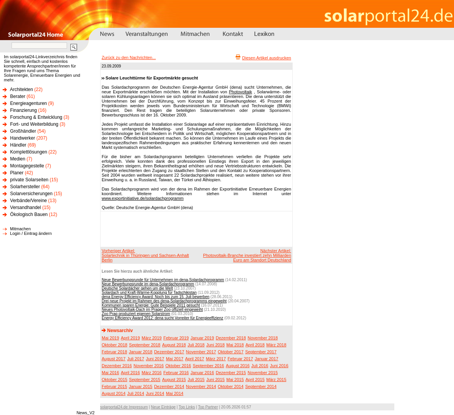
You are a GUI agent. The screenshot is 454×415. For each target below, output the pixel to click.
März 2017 (216, 358)
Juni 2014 (155, 393)
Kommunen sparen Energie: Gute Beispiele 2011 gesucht (151, 305)
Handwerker (22, 138)
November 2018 (263, 338)
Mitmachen (20, 228)
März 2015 (276, 379)
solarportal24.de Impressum (124, 407)
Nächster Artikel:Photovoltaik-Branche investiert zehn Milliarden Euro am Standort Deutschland (247, 255)
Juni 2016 (279, 365)
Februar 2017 (240, 358)
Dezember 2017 (169, 351)
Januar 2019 (202, 338)
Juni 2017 (155, 358)
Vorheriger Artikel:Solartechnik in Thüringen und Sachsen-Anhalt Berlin (145, 255)
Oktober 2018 (114, 344)
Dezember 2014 (169, 386)
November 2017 (201, 351)
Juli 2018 (196, 344)
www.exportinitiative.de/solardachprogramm (143, 198)
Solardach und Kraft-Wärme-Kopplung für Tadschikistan (149, 292)
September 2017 (260, 351)
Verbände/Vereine (28, 200)
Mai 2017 (174, 358)
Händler (18, 145)
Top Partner (208, 407)
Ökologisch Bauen (28, 214)
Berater (17, 96)
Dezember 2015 (231, 372)
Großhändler (23, 131)
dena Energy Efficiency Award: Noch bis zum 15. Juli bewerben (155, 297)
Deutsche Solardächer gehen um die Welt (137, 288)
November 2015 (263, 372)
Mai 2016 (110, 372)
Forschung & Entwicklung (36, 117)
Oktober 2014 (231, 386)
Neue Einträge (163, 407)
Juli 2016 (259, 365)
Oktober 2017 (231, 351)
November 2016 (149, 365)
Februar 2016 (176, 372)
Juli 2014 (135, 393)
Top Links (187, 407)
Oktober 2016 (178, 365)
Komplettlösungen (28, 152)
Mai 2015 (235, 379)
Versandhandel (25, 207)
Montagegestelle (27, 166)
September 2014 (260, 386)
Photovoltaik (240, 91)
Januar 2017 (266, 358)
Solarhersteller (25, 186)
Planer (16, 172)
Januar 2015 (140, 386)
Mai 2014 (174, 393)
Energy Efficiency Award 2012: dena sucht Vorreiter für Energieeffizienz (162, 318)
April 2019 (130, 338)
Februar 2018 (114, 351)
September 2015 (144, 379)
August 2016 (238, 365)
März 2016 (152, 372)
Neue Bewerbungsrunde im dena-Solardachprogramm (148, 284)
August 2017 (114, 358)
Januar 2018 (140, 351)
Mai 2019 (110, 338)
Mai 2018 (235, 344)
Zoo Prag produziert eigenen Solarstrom (136, 314)
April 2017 (194, 358)
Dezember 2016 (117, 365)
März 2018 (276, 344)
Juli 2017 (135, 358)
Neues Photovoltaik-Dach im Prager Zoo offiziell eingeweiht (152, 309)
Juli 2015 (196, 379)
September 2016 (208, 365)
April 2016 (130, 372)
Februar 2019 (176, 338)
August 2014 (114, 393)
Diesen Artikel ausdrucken (266, 58)
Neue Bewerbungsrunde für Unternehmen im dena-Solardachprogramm (163, 280)
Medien (17, 159)
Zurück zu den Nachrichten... (129, 57)
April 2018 (255, 344)
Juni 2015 (215, 379)
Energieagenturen (28, 103)
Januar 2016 (202, 372)
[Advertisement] (195, 228)
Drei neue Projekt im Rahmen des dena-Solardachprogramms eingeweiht (164, 301)
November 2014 (201, 386)
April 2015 (255, 379)
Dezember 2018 (231, 338)
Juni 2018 (215, 344)
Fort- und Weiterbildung (34, 124)
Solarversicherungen (31, 193)
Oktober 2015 (114, 379)
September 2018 (144, 344)
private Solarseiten (29, 179)
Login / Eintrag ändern (31, 233)
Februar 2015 (114, 386)
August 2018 (174, 344)
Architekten (21, 89)
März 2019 (152, 338)
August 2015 (174, 379)
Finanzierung (23, 110)
